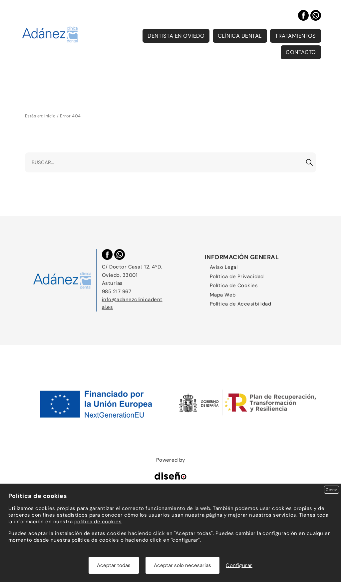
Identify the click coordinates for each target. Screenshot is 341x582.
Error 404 (70, 116)
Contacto (301, 52)
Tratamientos (295, 35)
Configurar (239, 565)
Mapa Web (223, 295)
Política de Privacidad (237, 276)
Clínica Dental (240, 35)
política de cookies (98, 521)
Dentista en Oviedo (176, 35)
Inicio (50, 116)
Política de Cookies (234, 285)
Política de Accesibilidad (240, 304)
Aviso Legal (223, 267)
